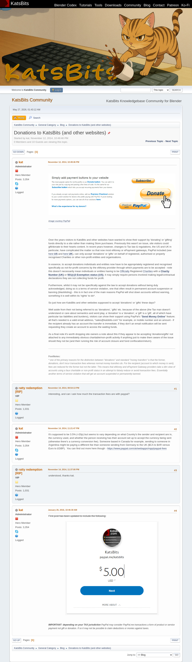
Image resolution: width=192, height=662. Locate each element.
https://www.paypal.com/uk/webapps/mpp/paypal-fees (137, 448)
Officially (124, 271)
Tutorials (85, 5)
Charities (148, 271)
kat (21, 162)
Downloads (113, 5)
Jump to (131, 655)
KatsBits (20, 3)
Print (175, 152)
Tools (98, 5)
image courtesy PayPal (59, 221)
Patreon (173, 5)
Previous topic (154, 141)
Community (132, 5)
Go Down (18, 152)
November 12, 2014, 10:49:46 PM (63, 162)
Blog (147, 5)
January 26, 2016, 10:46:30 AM (62, 510)
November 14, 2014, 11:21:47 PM (63, 428)
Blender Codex (65, 5)
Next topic (172, 141)
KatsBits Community (32, 99)
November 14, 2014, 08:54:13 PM (63, 388)
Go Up (16, 640)
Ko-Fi (186, 5)
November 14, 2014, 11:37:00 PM (63, 469)
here (53, 253)
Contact (159, 5)
